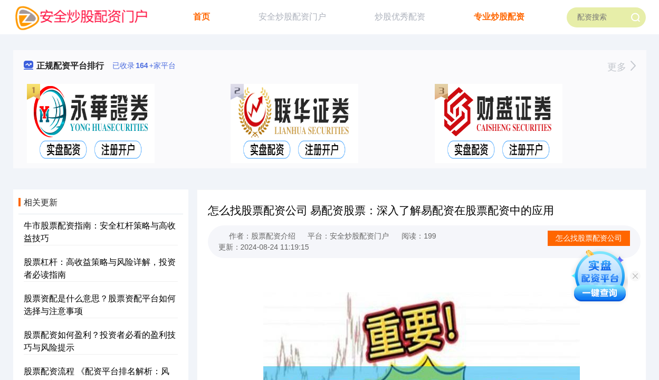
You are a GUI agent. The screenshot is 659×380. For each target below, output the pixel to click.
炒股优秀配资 (400, 16)
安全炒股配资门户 (292, 16)
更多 (621, 67)
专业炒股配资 (499, 16)
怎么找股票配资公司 (589, 238)
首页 (201, 16)
